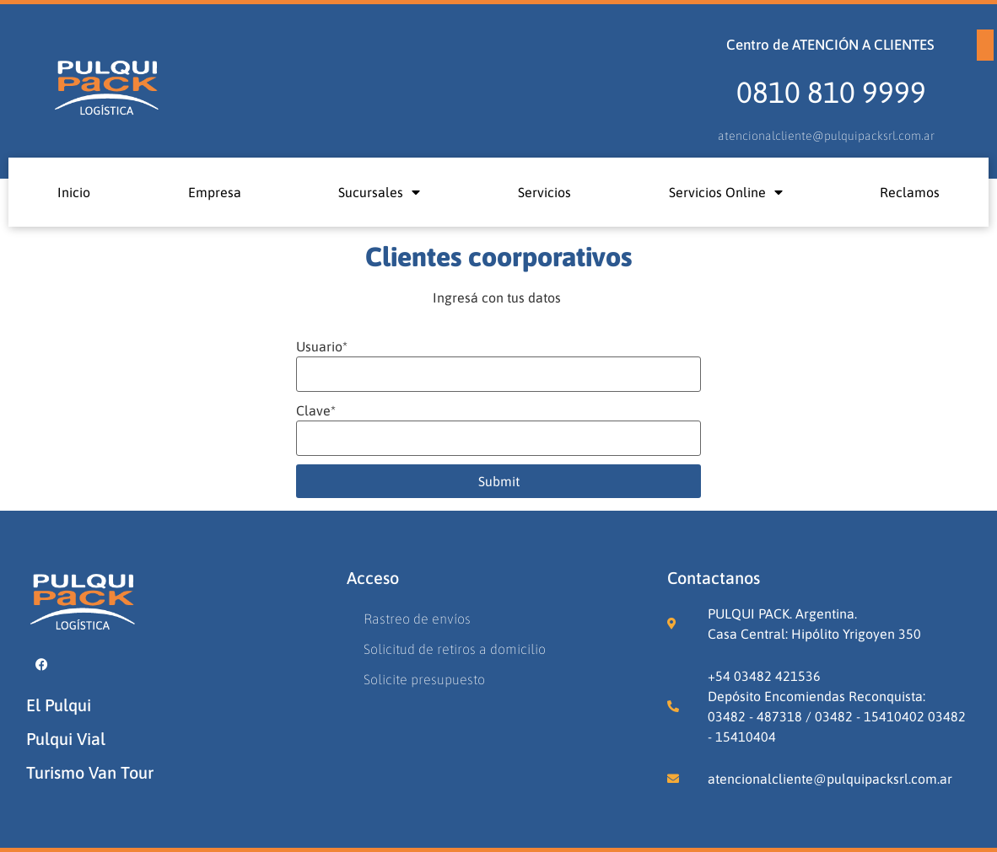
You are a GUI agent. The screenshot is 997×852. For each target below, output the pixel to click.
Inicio (73, 192)
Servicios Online (726, 192)
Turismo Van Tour (90, 772)
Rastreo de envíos (417, 618)
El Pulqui (58, 705)
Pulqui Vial (65, 738)
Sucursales (379, 192)
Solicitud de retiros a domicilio (455, 648)
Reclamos (910, 192)
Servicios (544, 192)
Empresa (214, 192)
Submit (499, 481)
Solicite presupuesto (424, 679)
